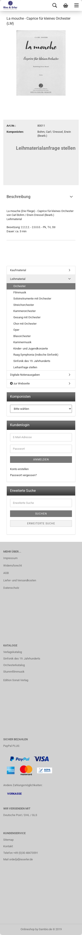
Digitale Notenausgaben (25, 374)
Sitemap (8, 839)
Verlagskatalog (12, 652)
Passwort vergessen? (23, 475)
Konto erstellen (19, 469)
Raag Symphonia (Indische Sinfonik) (35, 354)
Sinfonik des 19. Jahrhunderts (31, 361)
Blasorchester (22, 336)
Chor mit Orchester (25, 323)
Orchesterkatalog (14, 665)
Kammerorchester (24, 311)
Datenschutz (11, 587)
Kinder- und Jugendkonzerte (30, 348)
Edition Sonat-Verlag (15, 680)
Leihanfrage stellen (25, 367)
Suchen (41, 513)
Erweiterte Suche (41, 523)
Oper (16, 329)
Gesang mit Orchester (26, 317)
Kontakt (8, 846)
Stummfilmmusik (13, 671)
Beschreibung (18, 196)
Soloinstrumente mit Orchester (32, 298)
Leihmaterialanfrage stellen (45, 148)
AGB (6, 573)
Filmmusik (19, 292)
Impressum (10, 558)
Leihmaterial (17, 279)
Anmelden (41, 459)
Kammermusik (22, 342)
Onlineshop (28, 929)
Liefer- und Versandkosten (19, 580)
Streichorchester (23, 305)
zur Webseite (20, 383)
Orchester (19, 286)
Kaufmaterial (18, 270)
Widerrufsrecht (12, 565)
